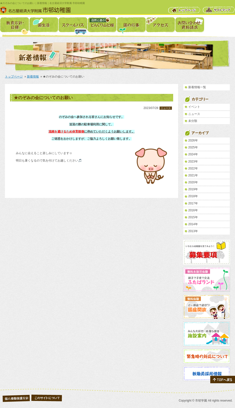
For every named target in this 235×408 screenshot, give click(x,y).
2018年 (193, 196)
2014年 (193, 224)
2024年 (193, 154)
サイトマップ (219, 9)
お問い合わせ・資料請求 (189, 25)
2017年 (193, 203)
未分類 (192, 121)
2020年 (193, 182)
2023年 (193, 161)
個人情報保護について (16, 397)
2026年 (193, 140)
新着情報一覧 (197, 87)
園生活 (43, 25)
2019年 (193, 189)
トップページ (184, 9)
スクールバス (72, 25)
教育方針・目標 (14, 25)
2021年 (193, 175)
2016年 (193, 210)
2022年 (193, 168)
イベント (194, 107)
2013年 (193, 231)
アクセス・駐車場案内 (160, 25)
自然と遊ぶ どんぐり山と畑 (102, 25)
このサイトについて (46, 397)
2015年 (193, 217)
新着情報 (33, 76)
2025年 (193, 147)
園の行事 (131, 25)
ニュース (166, 108)
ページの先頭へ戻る (222, 379)
